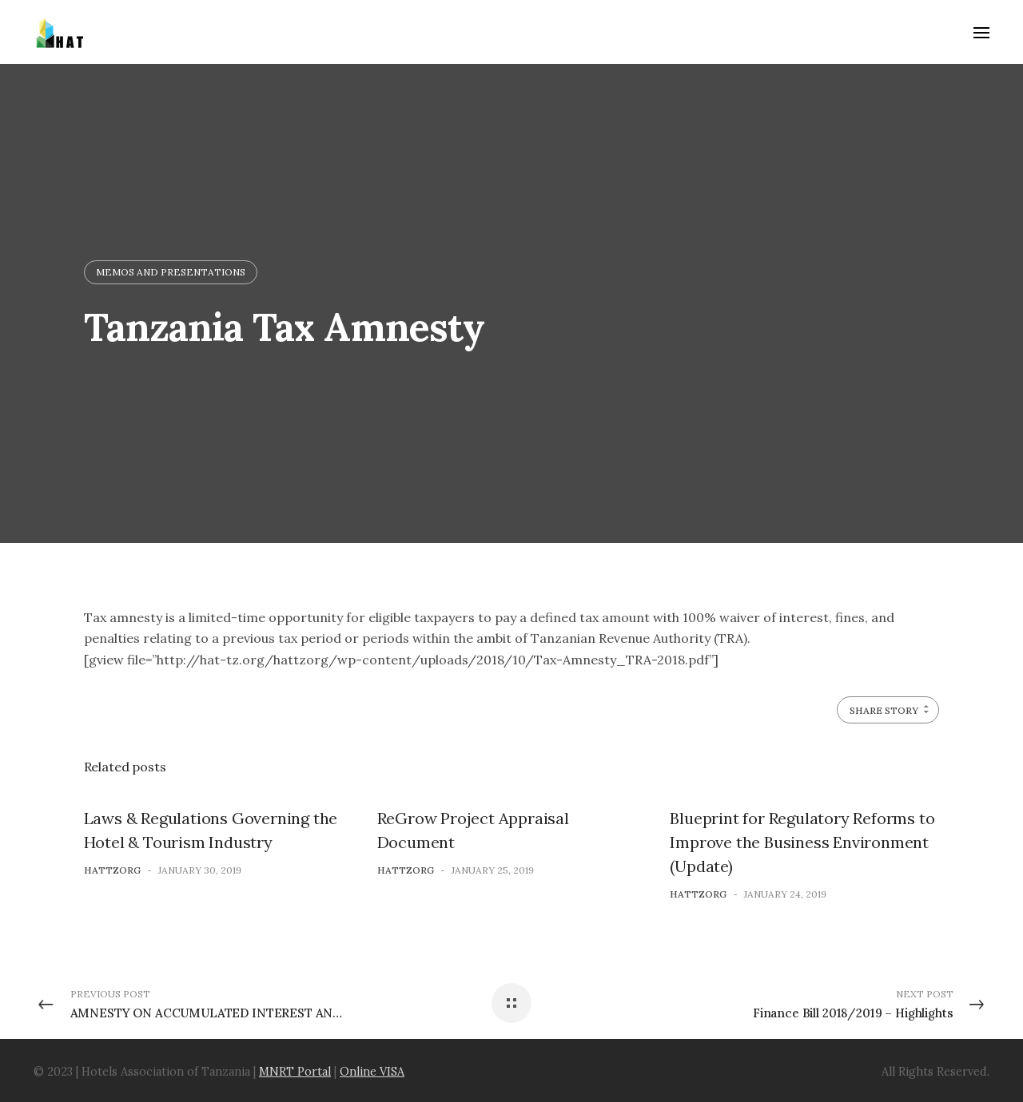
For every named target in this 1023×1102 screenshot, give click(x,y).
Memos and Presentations (170, 272)
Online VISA (372, 1071)
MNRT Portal (295, 1071)
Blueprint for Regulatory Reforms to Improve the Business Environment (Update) (802, 842)
